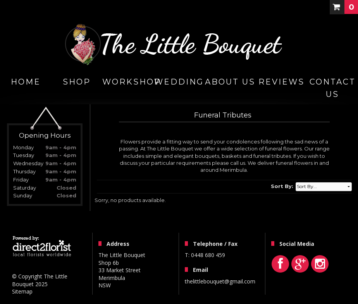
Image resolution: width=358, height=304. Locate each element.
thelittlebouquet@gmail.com (220, 281)
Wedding (179, 81)
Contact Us (333, 88)
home (26, 81)
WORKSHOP (127, 81)
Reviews (281, 81)
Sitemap (22, 291)
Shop (77, 81)
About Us (230, 81)
